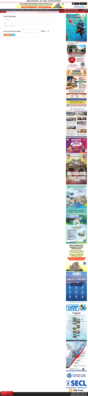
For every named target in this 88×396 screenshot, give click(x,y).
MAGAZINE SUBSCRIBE (71, 10)
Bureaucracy (14, 10)
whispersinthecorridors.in (79, 393)
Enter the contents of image (11, 31)
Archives (35, 10)
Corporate (21, 10)
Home (2, 10)
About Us (41, 10)
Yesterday (28, 10)
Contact (47, 10)
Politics (7, 10)
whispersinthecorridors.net (78, 395)
